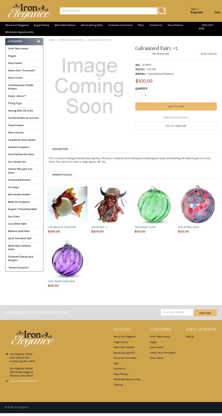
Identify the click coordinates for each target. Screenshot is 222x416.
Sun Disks (14, 220)
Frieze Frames (16, 128)
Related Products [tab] (62, 178)
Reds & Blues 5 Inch (188, 230)
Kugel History (41, 28)
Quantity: (141, 92)
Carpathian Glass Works (24, 143)
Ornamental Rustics (19, 183)
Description (60, 152)
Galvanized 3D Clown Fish (62, 230)
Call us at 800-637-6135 (23, 384)
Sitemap (118, 387)
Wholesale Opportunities (19, 35)
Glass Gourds (24, 136)
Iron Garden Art (24, 165)
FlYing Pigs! (15, 106)
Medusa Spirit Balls (19, 234)
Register (193, 14)
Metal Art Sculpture (24, 205)
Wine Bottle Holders (19, 198)
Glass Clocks (24, 81)
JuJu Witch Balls (24, 227)
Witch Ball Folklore (65, 28)
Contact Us (155, 28)
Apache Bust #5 (99, 230)
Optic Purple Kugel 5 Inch (61, 284)
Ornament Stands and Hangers (20, 262)
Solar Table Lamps (18, 52)
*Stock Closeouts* (24, 271)
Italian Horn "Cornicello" (22, 74)
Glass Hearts (24, 66)
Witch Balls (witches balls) (24, 251)
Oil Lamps (13, 190)
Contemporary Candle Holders (20, 90)
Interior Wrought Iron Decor (24, 174)
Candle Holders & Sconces (23, 121)
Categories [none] (15, 44)
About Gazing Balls (92, 28)
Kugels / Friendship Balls (24, 212)
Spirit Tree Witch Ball (24, 242)
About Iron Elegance (17, 28)
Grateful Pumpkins (18, 150)
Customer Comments (120, 28)
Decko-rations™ (17, 99)
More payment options (176, 120)
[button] (176, 129)
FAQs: (141, 28)
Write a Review (209, 57)
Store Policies (177, 28)
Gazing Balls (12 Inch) (24, 114)
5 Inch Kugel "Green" (145, 230)
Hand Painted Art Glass (21, 157)
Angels (12, 59)
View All (190, 339)
